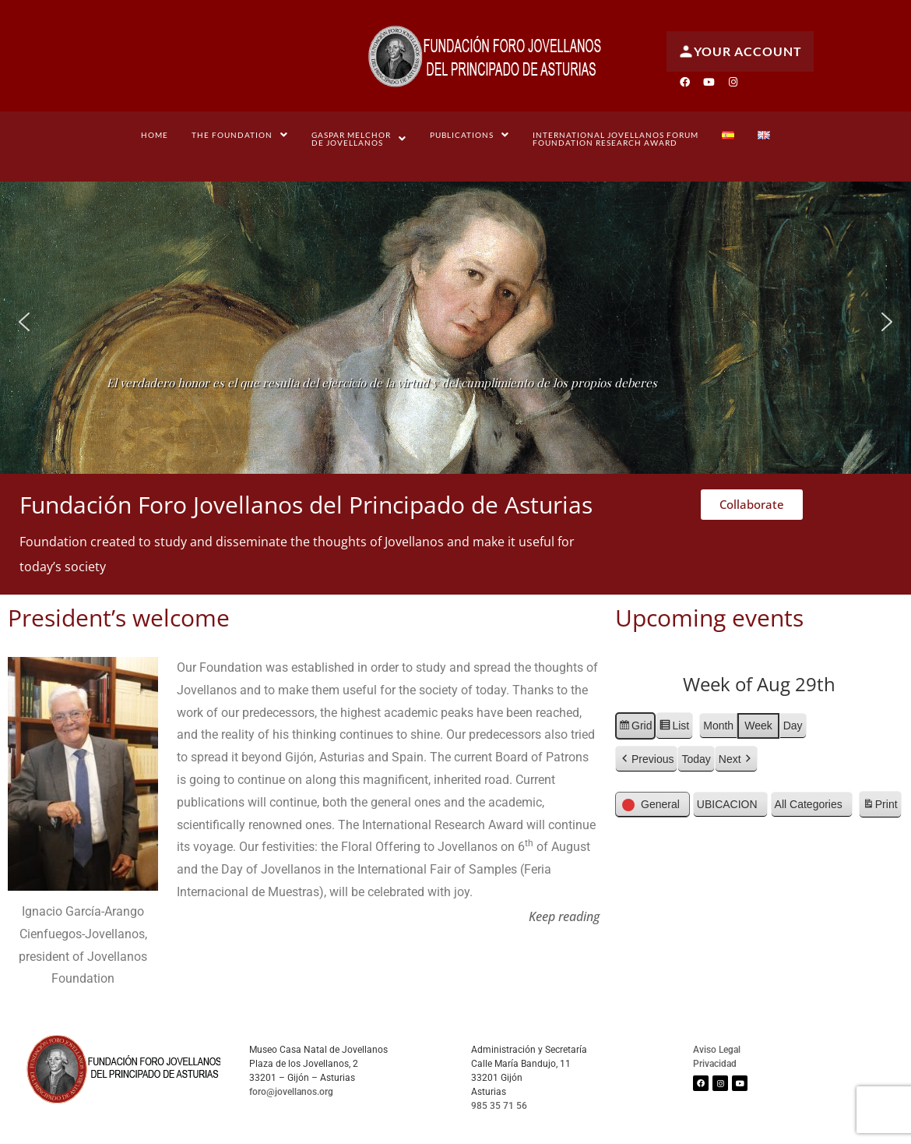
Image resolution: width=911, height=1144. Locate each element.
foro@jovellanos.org (291, 1091)
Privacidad (715, 1063)
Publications (469, 134)
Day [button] (793, 725)
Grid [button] (635, 728)
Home (154, 134)
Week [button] (758, 725)
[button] (240, 134)
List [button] (674, 728)
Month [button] (718, 725)
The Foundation (240, 134)
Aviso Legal (716, 1049)
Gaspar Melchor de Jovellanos (358, 138)
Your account (740, 51)
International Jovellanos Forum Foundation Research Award (615, 138)
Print (880, 806)
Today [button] (695, 759)
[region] (455, 322)
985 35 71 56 (499, 1105)
